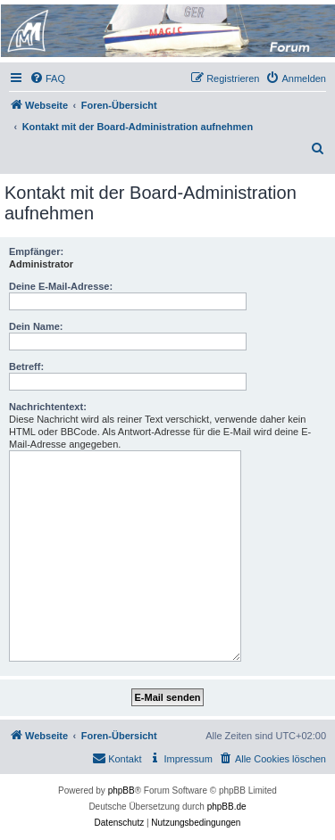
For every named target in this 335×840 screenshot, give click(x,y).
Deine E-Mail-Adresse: (61, 286)
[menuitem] (47, 78)
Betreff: (26, 366)
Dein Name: (36, 326)
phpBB (121, 790)
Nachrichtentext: (48, 406)
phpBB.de (227, 806)
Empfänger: (36, 251)
